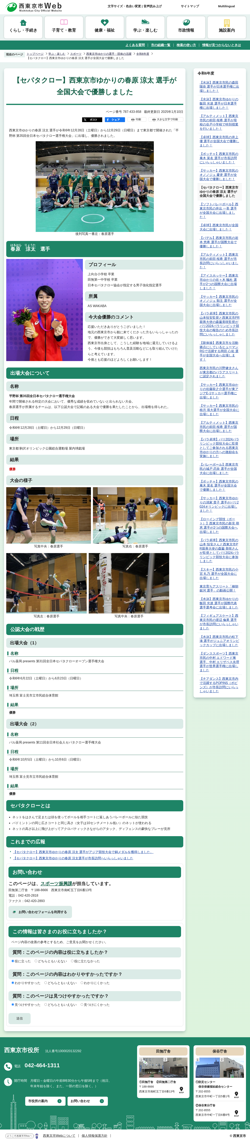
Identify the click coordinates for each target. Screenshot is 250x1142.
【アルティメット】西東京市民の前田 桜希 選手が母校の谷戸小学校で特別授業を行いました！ (219, 122)
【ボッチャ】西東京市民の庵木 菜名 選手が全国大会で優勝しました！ (219, 486)
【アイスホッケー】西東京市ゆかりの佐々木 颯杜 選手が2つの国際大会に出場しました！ (219, 282)
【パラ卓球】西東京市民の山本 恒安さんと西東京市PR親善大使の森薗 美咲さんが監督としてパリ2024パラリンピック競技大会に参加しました (219, 550)
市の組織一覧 (160, 45)
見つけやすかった (28, 1004)
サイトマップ (190, 6)
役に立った (23, 961)
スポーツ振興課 (56, 883)
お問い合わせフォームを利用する (43, 912)
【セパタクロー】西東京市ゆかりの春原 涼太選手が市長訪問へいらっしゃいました (73, 858)
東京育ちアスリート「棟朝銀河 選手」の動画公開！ (219, 588)
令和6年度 (142, 53)
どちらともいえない (52, 961)
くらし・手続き (23, 30)
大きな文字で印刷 (167, 119)
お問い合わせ (80, 1101)
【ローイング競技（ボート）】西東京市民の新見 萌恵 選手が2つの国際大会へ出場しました (219, 525)
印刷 (138, 119)
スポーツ (75, 53)
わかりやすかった (28, 983)
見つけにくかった (97, 1004)
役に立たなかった (87, 961)
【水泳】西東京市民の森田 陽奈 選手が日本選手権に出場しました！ (219, 87)
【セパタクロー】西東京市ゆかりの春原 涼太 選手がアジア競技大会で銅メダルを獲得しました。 (83, 852)
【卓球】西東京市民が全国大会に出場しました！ (219, 227)
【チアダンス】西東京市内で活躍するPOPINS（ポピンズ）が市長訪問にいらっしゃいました (219, 685)
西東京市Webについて (59, 1135)
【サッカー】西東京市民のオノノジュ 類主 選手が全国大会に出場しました (219, 301)
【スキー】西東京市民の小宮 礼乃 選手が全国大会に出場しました (219, 574)
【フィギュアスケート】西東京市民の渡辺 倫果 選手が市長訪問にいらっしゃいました (219, 622)
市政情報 (186, 30)
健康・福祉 (105, 30)
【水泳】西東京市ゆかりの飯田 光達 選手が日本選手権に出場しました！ (219, 103)
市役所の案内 (38, 1101)
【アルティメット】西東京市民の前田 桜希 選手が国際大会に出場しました (219, 427)
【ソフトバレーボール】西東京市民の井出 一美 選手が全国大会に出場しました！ (219, 210)
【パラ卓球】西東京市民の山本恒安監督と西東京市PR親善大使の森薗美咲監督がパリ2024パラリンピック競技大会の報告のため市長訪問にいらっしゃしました (220, 324)
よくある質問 (135, 45)
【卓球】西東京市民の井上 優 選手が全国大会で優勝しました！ (219, 141)
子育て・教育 (64, 30)
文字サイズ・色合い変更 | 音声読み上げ (135, 6)
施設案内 (227, 30)
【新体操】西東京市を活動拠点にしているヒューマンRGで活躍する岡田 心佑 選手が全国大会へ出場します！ (219, 351)
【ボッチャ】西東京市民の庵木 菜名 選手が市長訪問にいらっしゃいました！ (219, 158)
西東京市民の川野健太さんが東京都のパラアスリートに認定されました (219, 372)
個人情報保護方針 (94, 1135)
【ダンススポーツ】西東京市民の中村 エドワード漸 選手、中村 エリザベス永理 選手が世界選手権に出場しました (219, 662)
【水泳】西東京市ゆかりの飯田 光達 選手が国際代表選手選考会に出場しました (219, 603)
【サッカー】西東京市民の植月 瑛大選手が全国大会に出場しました (219, 410)
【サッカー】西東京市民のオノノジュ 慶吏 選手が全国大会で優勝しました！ (219, 175)
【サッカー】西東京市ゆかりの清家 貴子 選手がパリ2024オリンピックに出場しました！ (219, 504)
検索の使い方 (186, 45)
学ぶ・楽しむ (145, 30)
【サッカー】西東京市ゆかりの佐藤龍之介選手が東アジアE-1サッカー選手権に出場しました (219, 391)
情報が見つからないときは (221, 45)
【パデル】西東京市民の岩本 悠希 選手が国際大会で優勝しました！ (219, 242)
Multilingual (226, 6)
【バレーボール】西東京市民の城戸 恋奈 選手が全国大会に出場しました (219, 469)
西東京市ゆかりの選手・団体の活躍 (108, 53)
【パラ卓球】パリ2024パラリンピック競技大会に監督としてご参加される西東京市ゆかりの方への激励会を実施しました (219, 448)
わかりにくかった (97, 983)
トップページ (35, 53)
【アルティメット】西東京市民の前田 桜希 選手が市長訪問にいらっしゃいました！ (219, 261)
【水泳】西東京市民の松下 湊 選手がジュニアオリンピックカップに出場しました (219, 641)
